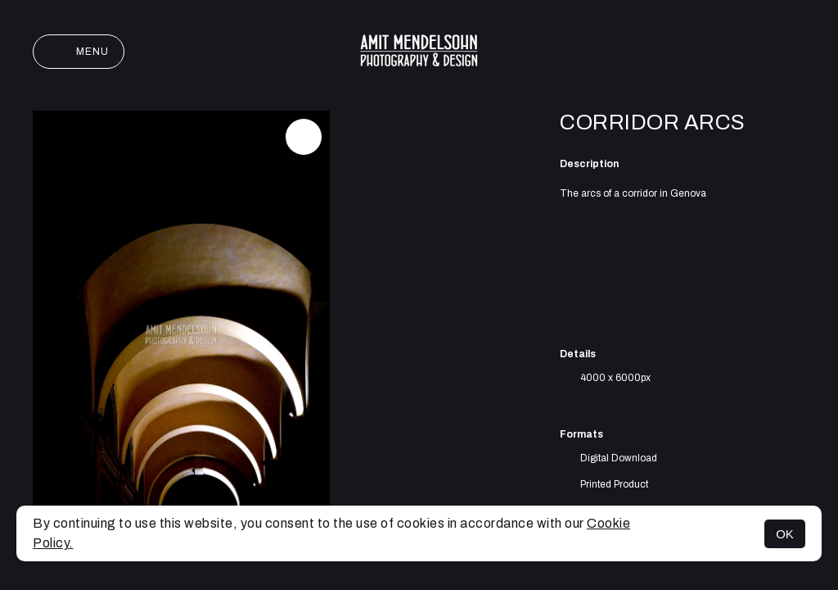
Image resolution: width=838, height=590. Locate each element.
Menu (78, 51)
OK (785, 534)
